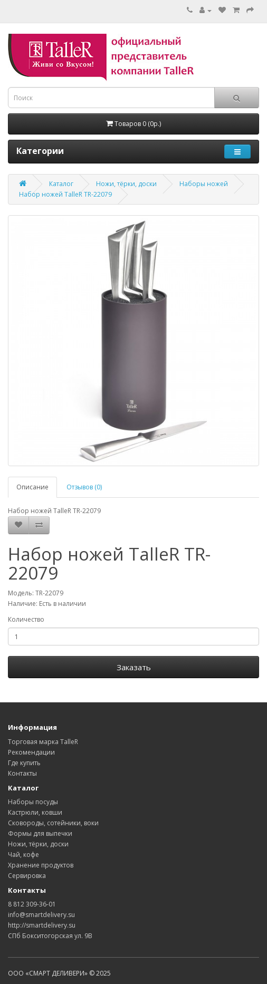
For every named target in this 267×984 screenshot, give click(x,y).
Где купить (24, 762)
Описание (32, 487)
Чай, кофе (23, 854)
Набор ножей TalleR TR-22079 (65, 194)
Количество (26, 619)
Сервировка (27, 875)
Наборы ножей (203, 183)
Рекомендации (31, 752)
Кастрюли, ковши (35, 812)
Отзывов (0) (84, 487)
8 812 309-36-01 (32, 904)
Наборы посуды (33, 801)
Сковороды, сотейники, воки (53, 822)
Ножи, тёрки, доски (126, 183)
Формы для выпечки (40, 833)
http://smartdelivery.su (41, 925)
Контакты (22, 773)
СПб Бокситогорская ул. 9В (50, 935)
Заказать (134, 667)
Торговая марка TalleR (43, 741)
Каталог (61, 183)
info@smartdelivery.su (41, 914)
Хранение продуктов (40, 865)
